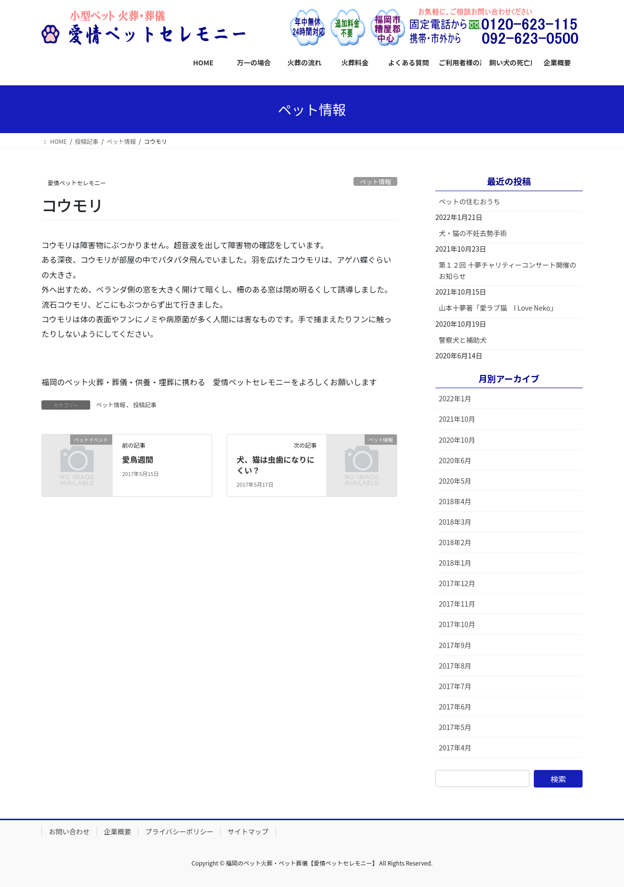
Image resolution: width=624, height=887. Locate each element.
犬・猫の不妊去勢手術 (473, 233)
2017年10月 (457, 624)
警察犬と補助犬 (463, 340)
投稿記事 (144, 404)
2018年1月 (455, 563)
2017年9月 (455, 645)
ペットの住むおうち (469, 201)
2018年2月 (455, 542)
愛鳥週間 (137, 459)
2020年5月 (455, 481)
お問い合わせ (69, 831)
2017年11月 (457, 604)
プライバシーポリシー (179, 831)
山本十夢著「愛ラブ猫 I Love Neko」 (498, 308)
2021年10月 (457, 419)
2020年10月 (457, 440)
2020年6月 (455, 460)
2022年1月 (455, 398)
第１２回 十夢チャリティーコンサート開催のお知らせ (507, 270)
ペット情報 (375, 181)
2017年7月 (455, 686)
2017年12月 (457, 583)
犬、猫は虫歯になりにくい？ (275, 464)
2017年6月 (455, 706)
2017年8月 (455, 665)
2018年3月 (455, 522)
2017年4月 (455, 747)
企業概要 (117, 831)
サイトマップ (248, 831)
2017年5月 (455, 727)
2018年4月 (455, 501)
